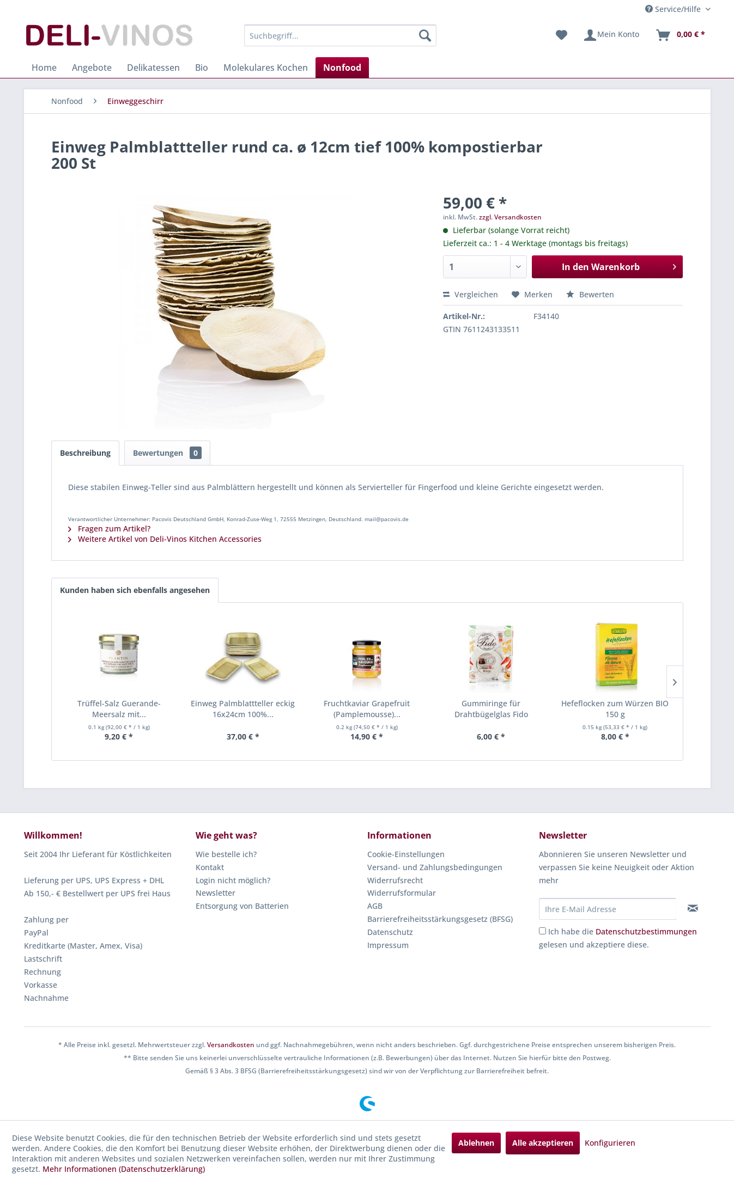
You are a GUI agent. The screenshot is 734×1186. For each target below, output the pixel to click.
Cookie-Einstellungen (406, 854)
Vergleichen (470, 294)
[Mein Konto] (611, 35)
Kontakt (210, 867)
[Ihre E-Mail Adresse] (607, 909)
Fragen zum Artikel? (109, 528)
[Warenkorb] (680, 35)
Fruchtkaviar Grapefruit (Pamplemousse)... (367, 708)
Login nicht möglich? (233, 880)
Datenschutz (390, 932)
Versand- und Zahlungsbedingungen (434, 867)
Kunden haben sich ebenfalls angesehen (135, 590)
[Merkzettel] (561, 35)
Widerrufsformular (401, 893)
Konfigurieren (610, 1143)
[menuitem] (340, 35)
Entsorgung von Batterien (242, 906)
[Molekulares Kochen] (266, 67)
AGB (375, 906)
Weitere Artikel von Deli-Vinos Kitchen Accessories (165, 539)
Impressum (388, 945)
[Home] (44, 67)
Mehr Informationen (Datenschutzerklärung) (124, 1169)
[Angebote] (91, 67)
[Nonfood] (342, 67)
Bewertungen (167, 453)
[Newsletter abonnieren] (693, 908)
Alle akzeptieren (542, 1143)
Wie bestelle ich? (226, 854)
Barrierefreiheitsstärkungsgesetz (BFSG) (440, 919)
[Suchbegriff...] (340, 35)
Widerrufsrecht (395, 880)
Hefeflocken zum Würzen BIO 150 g (615, 708)
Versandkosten (230, 1044)
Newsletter (215, 893)
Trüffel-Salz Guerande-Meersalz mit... (119, 708)
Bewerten (590, 294)
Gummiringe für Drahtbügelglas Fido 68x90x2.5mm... (491, 709)
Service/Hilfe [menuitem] (674, 9)
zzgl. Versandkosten (510, 217)
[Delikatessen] (153, 67)
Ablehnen (476, 1143)
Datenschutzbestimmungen (646, 931)
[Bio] (201, 67)
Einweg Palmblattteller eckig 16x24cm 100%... (243, 708)
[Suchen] (425, 35)
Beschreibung (85, 453)
